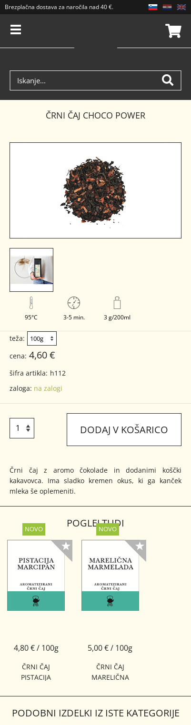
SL (153, 7)
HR (167, 7)
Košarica (171, 31)
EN (181, 7)
